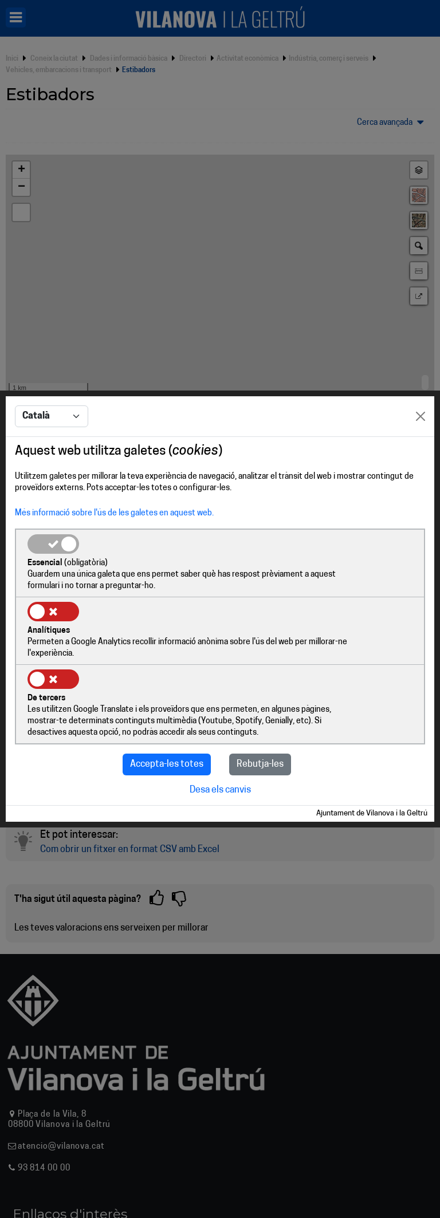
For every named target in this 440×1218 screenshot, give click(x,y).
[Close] (420, 446)
